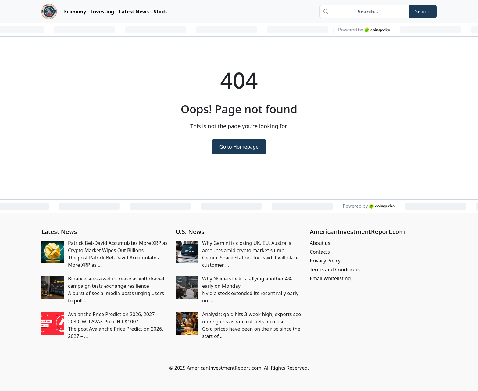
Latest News (134, 11)
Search (422, 11)
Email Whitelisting (330, 278)
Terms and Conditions (335, 269)
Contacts (320, 251)
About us (320, 243)
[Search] (370, 11)
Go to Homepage (239, 146)
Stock (160, 11)
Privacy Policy (325, 260)
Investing (102, 11)
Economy (75, 11)
